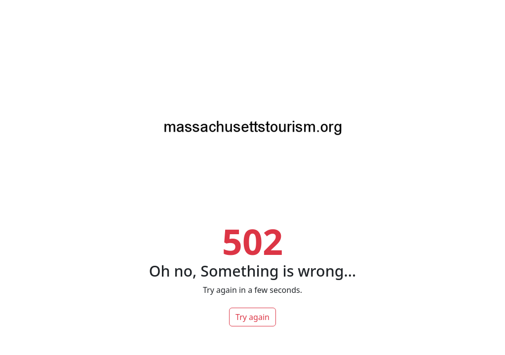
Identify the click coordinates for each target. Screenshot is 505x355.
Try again (252, 317)
